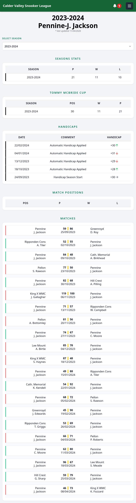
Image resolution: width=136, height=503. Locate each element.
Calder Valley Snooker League (27, 5)
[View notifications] (118, 5)
